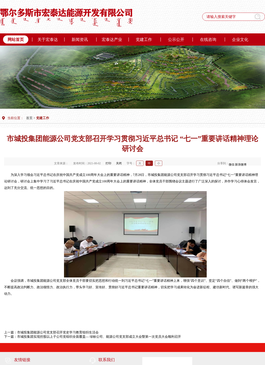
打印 (108, 163)
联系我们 (106, 359)
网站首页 (16, 39)
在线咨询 (208, 39)
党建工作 (144, 39)
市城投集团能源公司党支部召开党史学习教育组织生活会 (58, 332)
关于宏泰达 (48, 39)
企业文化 (240, 39)
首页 (29, 118)
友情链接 (22, 359)
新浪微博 (240, 164)
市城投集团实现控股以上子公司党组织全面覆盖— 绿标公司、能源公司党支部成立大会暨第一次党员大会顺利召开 (99, 336)
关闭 (119, 163)
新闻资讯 (80, 39)
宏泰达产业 (112, 39)
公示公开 (176, 39)
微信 (231, 164)
